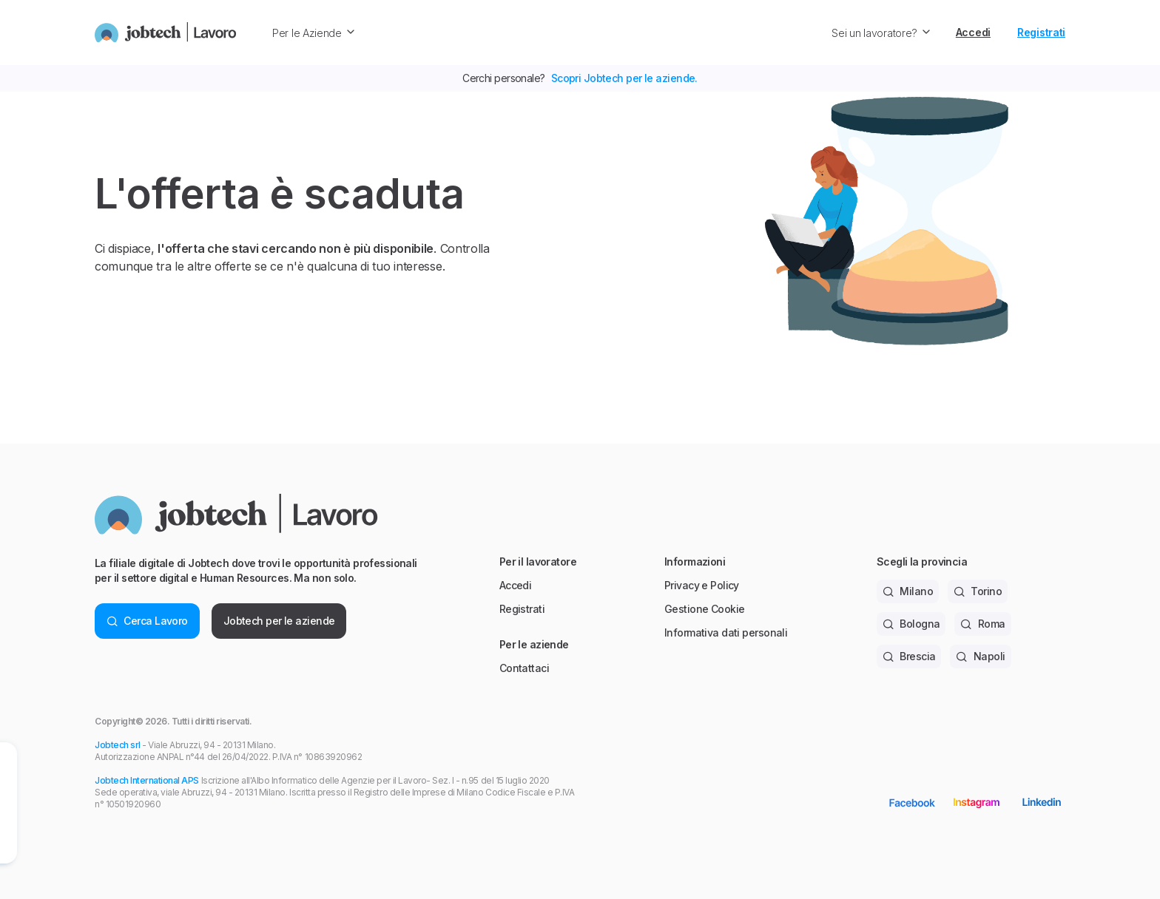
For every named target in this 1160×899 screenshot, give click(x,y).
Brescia (909, 656)
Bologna (911, 623)
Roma (982, 623)
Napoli (980, 656)
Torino (978, 591)
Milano (908, 591)
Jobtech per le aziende (279, 620)
